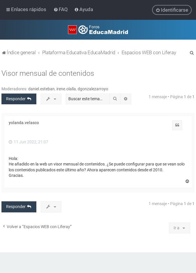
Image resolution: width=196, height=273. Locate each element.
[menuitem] (61, 9)
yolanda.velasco (24, 122)
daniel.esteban (41, 88)
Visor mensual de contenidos (47, 73)
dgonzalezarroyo (93, 88)
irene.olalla (66, 88)
